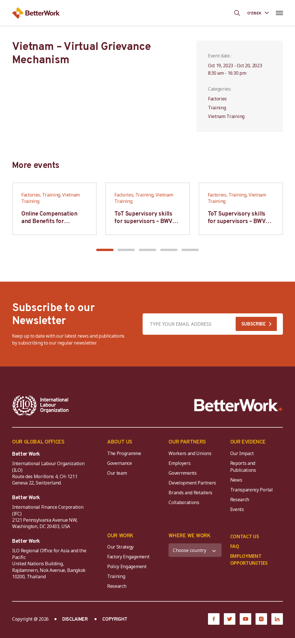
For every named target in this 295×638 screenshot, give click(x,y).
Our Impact (242, 453)
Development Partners (192, 483)
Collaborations (184, 502)
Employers (179, 463)
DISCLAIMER (75, 619)
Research (239, 499)
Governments (182, 473)
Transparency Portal (251, 490)
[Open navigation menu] (279, 13)
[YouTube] (245, 619)
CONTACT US (244, 536)
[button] (105, 250)
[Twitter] (229, 619)
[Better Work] (238, 405)
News (236, 480)
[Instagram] (261, 619)
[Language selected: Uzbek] (257, 12)
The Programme (124, 453)
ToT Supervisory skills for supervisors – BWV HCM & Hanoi (143, 221)
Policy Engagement (128, 566)
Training (116, 576)
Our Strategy (120, 547)
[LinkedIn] (277, 619)
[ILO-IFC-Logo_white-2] (40, 405)
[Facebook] (214, 619)
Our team (117, 473)
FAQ (234, 546)
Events (237, 509)
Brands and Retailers (190, 492)
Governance (119, 463)
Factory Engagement (128, 556)
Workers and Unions (190, 453)
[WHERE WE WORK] (195, 550)
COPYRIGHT (114, 619)
